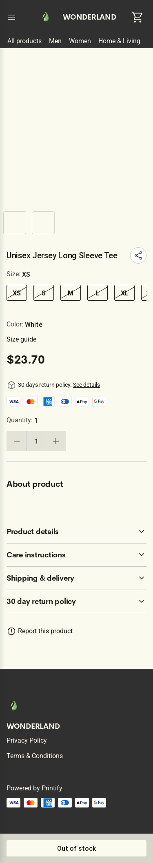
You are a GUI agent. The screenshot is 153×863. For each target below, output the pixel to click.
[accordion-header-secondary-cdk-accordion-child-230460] (76, 531)
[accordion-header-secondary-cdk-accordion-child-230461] (76, 555)
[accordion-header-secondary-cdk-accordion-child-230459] (76, 601)
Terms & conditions (35, 756)
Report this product (45, 631)
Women (80, 41)
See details (86, 385)
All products (24, 41)
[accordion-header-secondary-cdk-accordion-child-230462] (76, 578)
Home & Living (119, 41)
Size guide (21, 339)
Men (55, 41)
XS (17, 293)
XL (125, 293)
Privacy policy (27, 740)
